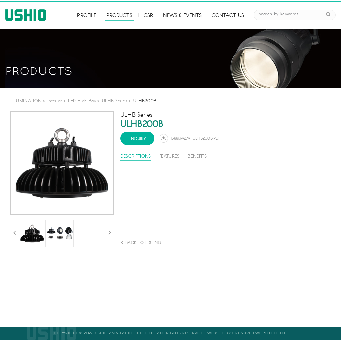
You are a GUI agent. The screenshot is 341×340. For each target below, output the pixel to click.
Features (169, 156)
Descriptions (135, 156)
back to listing (143, 243)
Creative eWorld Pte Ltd (259, 333)
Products (119, 15)
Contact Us (228, 15)
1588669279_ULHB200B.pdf (196, 138)
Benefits (197, 156)
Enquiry (137, 139)
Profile (86, 15)
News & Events (182, 15)
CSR (148, 15)
